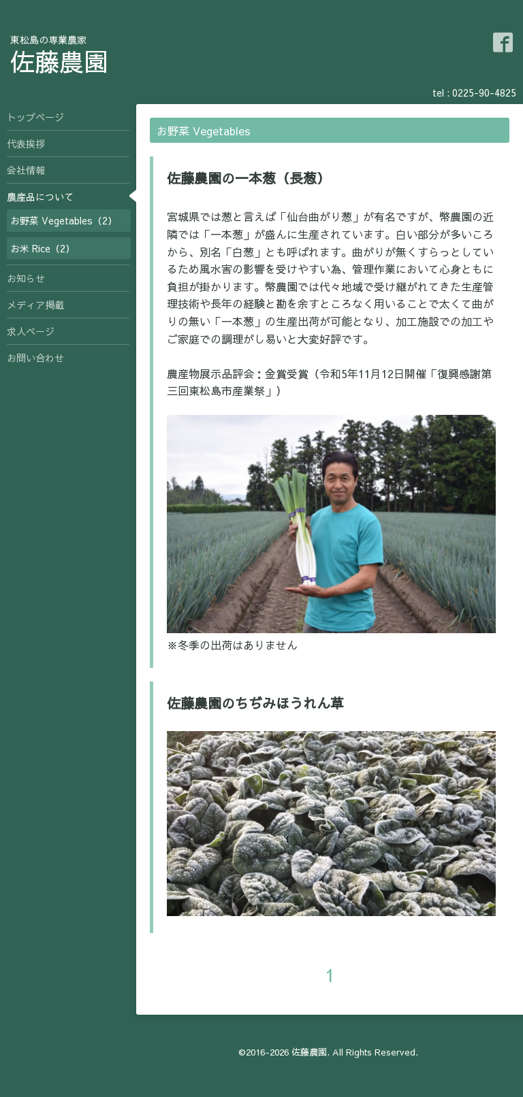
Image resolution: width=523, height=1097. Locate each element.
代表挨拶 (26, 143)
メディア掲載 (35, 304)
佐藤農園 (59, 61)
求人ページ (30, 331)
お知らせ (26, 278)
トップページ (35, 117)
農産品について (40, 196)
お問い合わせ (35, 358)
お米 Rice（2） (42, 248)
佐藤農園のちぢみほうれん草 (255, 703)
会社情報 (26, 170)
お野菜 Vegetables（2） (63, 220)
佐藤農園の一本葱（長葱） (248, 178)
